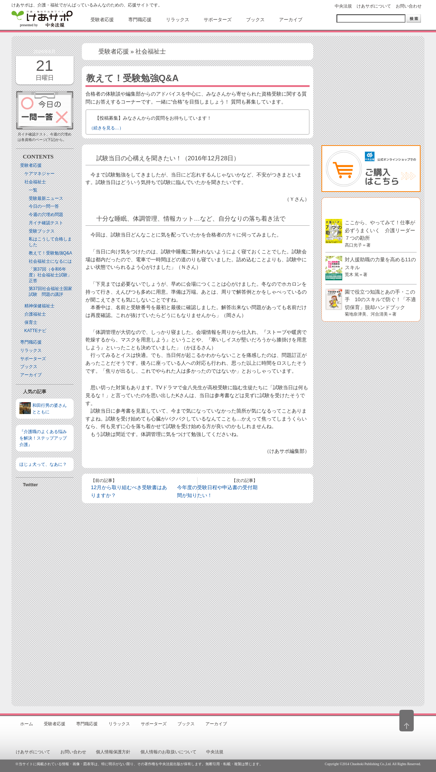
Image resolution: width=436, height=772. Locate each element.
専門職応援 (31, 342)
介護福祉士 (35, 314)
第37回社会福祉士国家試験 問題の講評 (50, 291)
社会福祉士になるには (50, 261)
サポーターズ (33, 358)
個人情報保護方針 (113, 751)
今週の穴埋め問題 (46, 214)
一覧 (33, 190)
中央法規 (343, 6)
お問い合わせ (409, 6)
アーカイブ (31, 374)
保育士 (30, 322)
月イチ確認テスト (46, 222)
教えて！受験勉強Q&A (50, 253)
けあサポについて (374, 6)
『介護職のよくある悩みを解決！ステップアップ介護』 (43, 438)
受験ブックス (42, 231)
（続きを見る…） (106, 127)
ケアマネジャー (39, 173)
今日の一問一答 (44, 206)
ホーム (26, 723)
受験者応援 (31, 165)
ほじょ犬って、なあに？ (43, 464)
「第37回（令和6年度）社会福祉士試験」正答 (50, 275)
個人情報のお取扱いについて (168, 751)
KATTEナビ (35, 330)
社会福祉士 (35, 181)
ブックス (28, 366)
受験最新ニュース (46, 198)
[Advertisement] (45, 593)
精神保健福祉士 (39, 305)
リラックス (31, 350)
